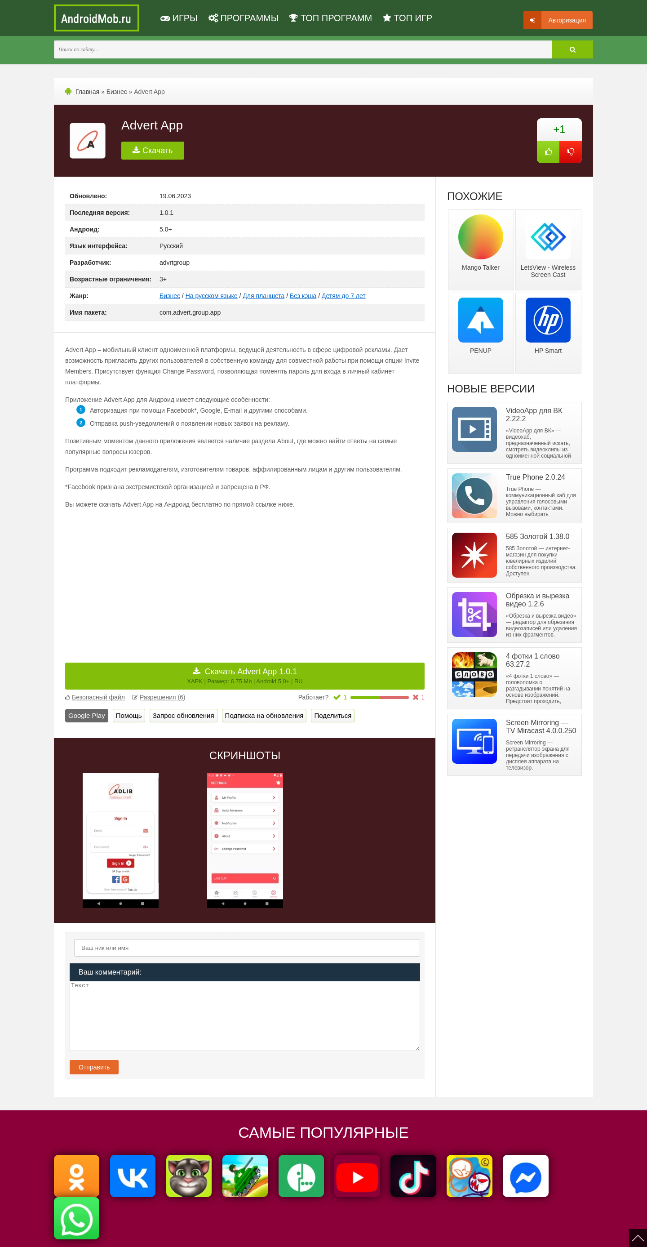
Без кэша (303, 295)
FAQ (390, 1234)
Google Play (86, 715)
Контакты (364, 1234)
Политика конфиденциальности (172, 1234)
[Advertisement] (155, 579)
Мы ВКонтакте (325, 1234)
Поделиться (332, 715)
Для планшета (263, 295)
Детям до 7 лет (344, 295)
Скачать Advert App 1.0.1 (245, 676)
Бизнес (116, 91)
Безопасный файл (95, 697)
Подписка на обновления (264, 715)
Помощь (129, 715)
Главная (87, 91)
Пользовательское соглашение (259, 1234)
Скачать (153, 150)
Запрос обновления (183, 715)
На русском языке (212, 295)
